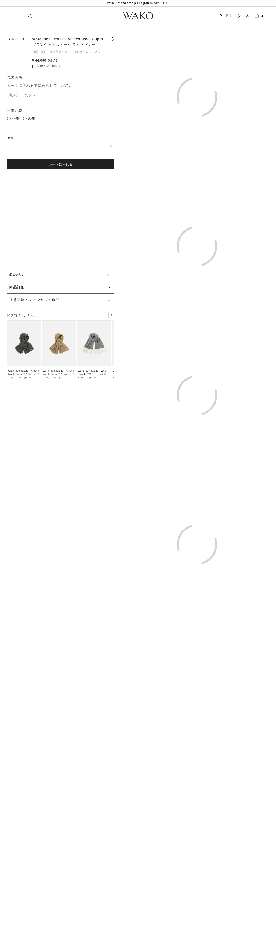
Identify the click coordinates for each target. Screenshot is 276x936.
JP (220, 16)
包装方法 (14, 78)
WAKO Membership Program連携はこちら (138, 3)
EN (228, 16)
